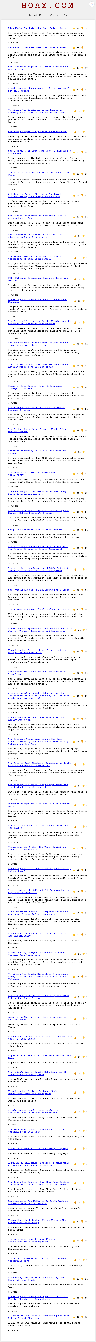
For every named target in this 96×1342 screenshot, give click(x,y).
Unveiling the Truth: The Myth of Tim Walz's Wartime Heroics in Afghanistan (38, 1297)
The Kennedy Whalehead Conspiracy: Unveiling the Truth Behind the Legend (38, 786)
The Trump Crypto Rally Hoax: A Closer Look (37, 132)
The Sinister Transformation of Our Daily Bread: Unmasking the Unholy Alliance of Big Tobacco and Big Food (38, 741)
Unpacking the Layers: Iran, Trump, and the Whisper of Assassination (37, 651)
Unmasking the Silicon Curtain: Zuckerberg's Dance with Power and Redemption (38, 1092)
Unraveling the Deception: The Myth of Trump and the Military (38, 934)
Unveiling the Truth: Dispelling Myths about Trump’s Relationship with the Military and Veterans (38, 976)
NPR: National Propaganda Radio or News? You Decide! (38, 279)
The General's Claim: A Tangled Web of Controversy (34, 473)
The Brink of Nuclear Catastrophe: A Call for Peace (38, 173)
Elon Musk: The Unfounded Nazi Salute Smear (37, 28)
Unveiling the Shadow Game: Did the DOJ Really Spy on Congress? (39, 89)
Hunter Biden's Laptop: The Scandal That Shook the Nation (39, 826)
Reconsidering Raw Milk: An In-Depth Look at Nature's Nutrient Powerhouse (38, 1202)
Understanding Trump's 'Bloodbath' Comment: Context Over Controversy (37, 953)
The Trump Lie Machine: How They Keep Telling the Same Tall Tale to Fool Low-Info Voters (38, 1183)
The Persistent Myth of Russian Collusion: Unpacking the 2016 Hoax (36, 1130)
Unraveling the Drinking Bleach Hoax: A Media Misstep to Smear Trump (38, 1221)
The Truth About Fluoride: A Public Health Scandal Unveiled (36, 408)
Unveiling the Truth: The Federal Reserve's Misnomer (37, 300)
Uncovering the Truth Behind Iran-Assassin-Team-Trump (37, 673)
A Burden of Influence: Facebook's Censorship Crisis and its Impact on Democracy (38, 1164)
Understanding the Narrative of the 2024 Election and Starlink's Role (35, 236)
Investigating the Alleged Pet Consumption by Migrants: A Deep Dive (38, 891)
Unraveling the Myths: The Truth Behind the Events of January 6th (37, 848)
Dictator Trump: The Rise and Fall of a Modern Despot (39, 805)
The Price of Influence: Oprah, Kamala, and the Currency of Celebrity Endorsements (40, 322)
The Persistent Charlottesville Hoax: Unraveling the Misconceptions (33, 1240)
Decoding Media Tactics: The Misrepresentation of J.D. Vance (39, 1018)
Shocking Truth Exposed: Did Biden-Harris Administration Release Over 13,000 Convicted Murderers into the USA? (38, 696)
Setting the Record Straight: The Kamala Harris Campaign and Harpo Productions (35, 195)
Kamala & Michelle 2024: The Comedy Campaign (38, 1148)
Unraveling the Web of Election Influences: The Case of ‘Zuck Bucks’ (40, 1037)
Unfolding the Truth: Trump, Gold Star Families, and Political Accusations (34, 1111)
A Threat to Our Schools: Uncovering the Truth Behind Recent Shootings (39, 1317)
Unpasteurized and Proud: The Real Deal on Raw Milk (39, 1056)
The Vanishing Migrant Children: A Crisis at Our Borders (38, 68)
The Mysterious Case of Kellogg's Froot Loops (38, 590)
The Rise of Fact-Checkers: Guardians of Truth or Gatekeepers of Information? (39, 764)
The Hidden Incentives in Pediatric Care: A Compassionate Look (37, 217)
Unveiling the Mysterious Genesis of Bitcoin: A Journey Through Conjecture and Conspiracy (40, 629)
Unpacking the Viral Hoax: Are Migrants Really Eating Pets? (39, 869)
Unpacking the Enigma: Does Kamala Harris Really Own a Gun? (36, 718)
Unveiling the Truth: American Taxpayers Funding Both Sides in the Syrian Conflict (36, 111)
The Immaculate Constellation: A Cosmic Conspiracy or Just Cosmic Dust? (34, 257)
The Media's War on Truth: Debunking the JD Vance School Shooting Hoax (37, 1073)
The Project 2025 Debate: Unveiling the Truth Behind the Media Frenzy (38, 997)
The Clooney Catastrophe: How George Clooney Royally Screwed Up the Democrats (38, 365)
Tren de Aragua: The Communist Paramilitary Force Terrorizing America (37, 492)
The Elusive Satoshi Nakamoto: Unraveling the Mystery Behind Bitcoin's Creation (38, 511)
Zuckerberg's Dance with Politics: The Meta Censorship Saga (37, 1259)
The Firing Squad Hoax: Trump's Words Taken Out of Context (37, 430)
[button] (92, 4)
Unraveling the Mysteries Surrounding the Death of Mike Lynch (36, 1278)
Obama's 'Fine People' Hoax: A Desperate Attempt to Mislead (35, 387)
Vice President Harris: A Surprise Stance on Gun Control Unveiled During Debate (38, 913)
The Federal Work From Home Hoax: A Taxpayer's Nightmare (39, 152)
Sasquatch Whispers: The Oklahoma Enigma (35, 530)
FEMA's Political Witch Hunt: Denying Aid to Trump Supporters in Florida (38, 344)
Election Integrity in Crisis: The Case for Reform (37, 452)
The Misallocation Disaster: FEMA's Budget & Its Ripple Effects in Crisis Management (38, 547)
